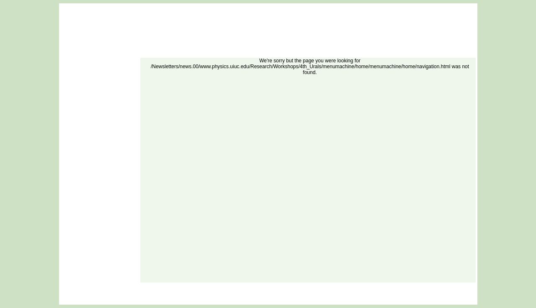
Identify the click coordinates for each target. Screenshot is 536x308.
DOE (262, 287)
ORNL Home (242, 287)
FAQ (223, 287)
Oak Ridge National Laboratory (320, 297)
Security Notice (304, 287)
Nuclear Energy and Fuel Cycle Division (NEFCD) (247, 297)
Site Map (278, 287)
